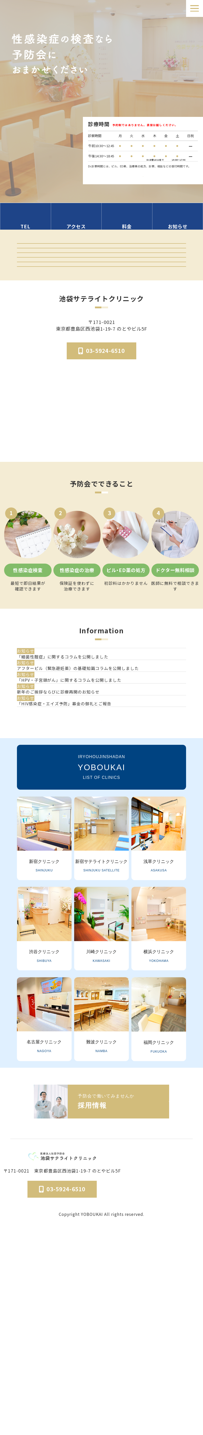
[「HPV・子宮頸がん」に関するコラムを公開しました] (103, 824)
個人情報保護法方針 (180, 1395)
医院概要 (119, 1395)
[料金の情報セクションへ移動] (127, 221)
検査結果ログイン (101, 279)
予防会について (145, 1395)
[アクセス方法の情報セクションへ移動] (76, 221)
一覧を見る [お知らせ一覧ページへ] (101, 916)
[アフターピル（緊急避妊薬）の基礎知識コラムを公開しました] (103, 796)
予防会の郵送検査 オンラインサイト (101, 302)
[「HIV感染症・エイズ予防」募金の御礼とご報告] (103, 879)
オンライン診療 (101, 324)
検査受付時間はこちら (143, 172)
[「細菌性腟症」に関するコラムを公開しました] (103, 769)
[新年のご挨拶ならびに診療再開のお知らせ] (103, 851)
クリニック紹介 (101, 257)
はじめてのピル (101, 369)
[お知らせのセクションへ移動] (177, 221)
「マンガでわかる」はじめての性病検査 (101, 346)
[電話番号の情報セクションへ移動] (25, 221)
